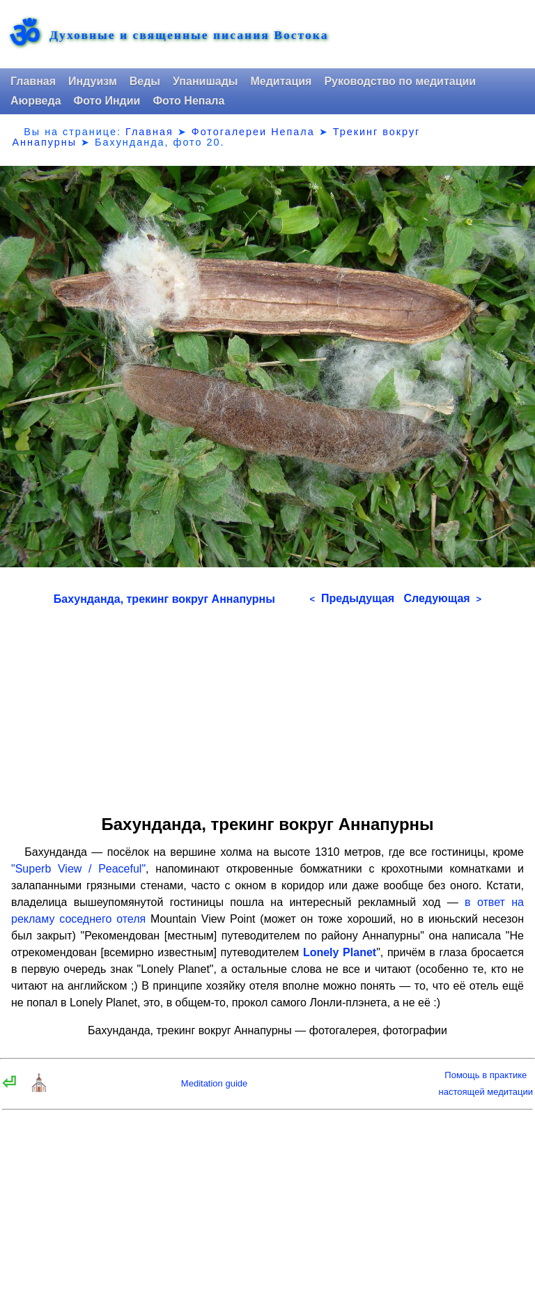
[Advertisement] (267, 705)
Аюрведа (35, 101)
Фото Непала (188, 101)
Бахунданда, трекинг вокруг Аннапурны (164, 599)
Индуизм (92, 81)
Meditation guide (214, 1083)
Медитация (280, 81)
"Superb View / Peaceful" (78, 869)
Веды (145, 81)
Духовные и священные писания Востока (188, 36)
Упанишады (205, 81)
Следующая (442, 598)
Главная (33, 81)
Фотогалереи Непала (253, 131)
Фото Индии (107, 101)
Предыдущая (351, 598)
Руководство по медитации (400, 81)
